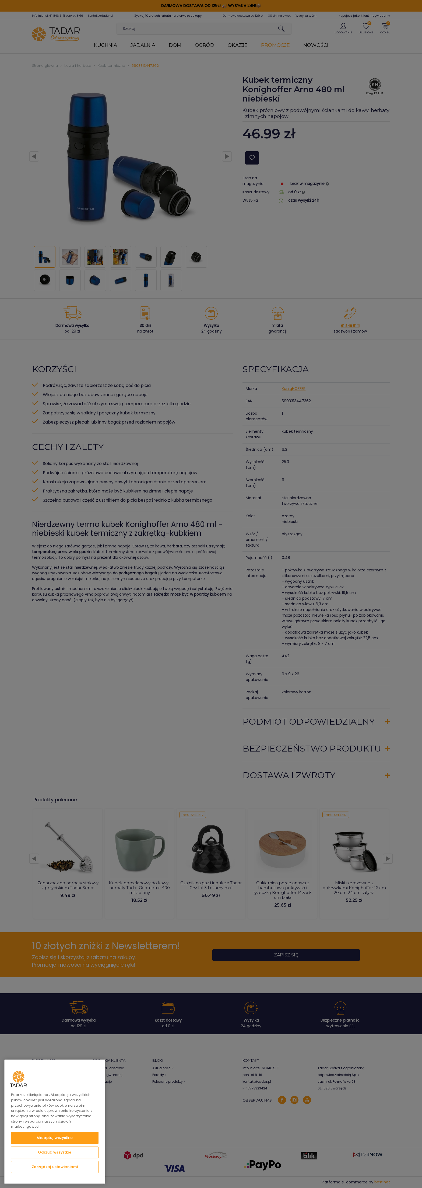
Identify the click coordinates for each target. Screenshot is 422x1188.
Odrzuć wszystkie (55, 1152)
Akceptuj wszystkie (55, 1137)
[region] (54, 1122)
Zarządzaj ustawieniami (55, 1166)
